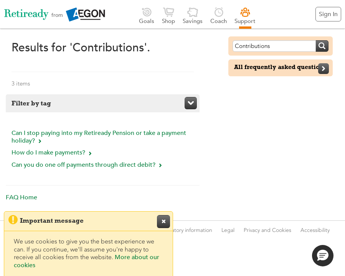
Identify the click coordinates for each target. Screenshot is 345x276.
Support (245, 16)
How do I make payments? (53, 152)
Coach (218, 16)
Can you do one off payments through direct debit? (88, 165)
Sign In (328, 14)
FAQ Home (21, 197)
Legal (227, 230)
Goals (146, 16)
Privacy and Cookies (267, 230)
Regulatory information (185, 230)
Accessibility (315, 230)
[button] (322, 255)
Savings (193, 16)
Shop (168, 16)
